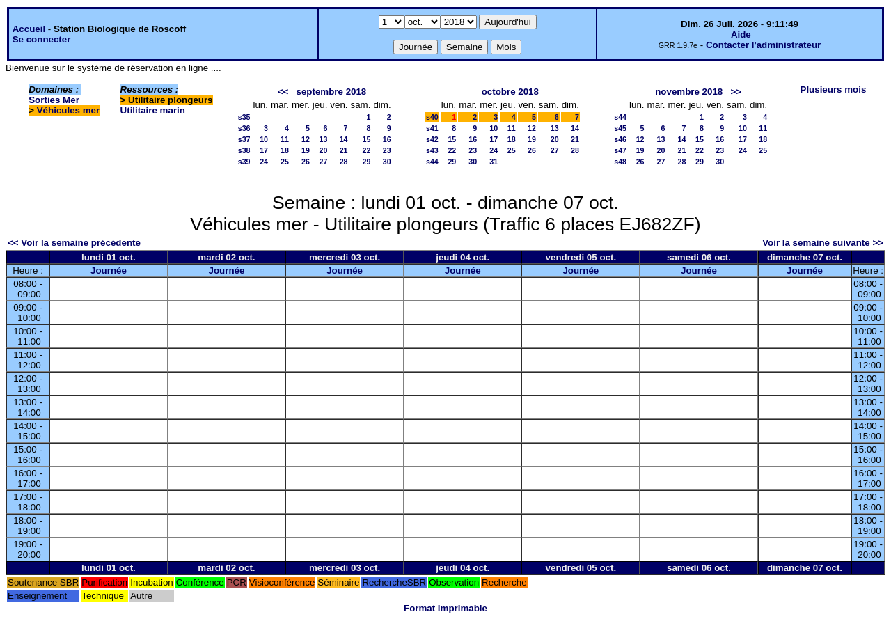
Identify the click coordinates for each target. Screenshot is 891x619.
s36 (244, 128)
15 (367, 139)
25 (285, 161)
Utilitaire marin (152, 110)
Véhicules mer (68, 110)
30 (387, 161)
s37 (244, 139)
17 (264, 150)
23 (387, 150)
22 (367, 150)
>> (735, 91)
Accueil (29, 29)
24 (264, 161)
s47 (620, 150)
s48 (620, 161)
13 (323, 139)
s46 (620, 139)
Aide (741, 34)
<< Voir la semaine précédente (74, 242)
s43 (432, 150)
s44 (432, 161)
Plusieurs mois (834, 89)
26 (305, 161)
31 (493, 161)
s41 (432, 128)
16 (387, 139)
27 (323, 161)
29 (367, 161)
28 (344, 161)
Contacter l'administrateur (763, 45)
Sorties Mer (54, 100)
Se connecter (42, 39)
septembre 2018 (332, 91)
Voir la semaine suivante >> (822, 242)
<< (283, 91)
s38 (244, 150)
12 (305, 139)
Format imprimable (445, 608)
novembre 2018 (689, 91)
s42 (432, 139)
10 (264, 139)
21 (344, 150)
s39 (244, 161)
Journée (108, 270)
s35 (244, 117)
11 (285, 139)
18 (285, 150)
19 (305, 150)
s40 (432, 117)
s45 (620, 128)
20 (323, 150)
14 (344, 139)
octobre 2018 (510, 91)
